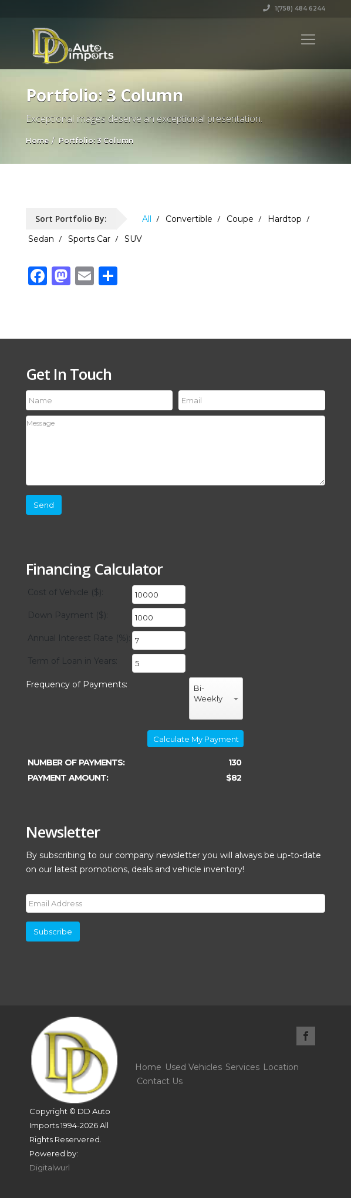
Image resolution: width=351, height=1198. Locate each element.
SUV (133, 239)
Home (148, 1067)
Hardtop (285, 219)
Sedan (41, 239)
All (146, 219)
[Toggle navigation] (308, 39)
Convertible (189, 219)
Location (281, 1067)
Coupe (240, 219)
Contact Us (160, 1081)
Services (242, 1067)
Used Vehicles (193, 1067)
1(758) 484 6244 (294, 8)
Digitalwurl (49, 1167)
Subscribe (52, 931)
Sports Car (89, 239)
